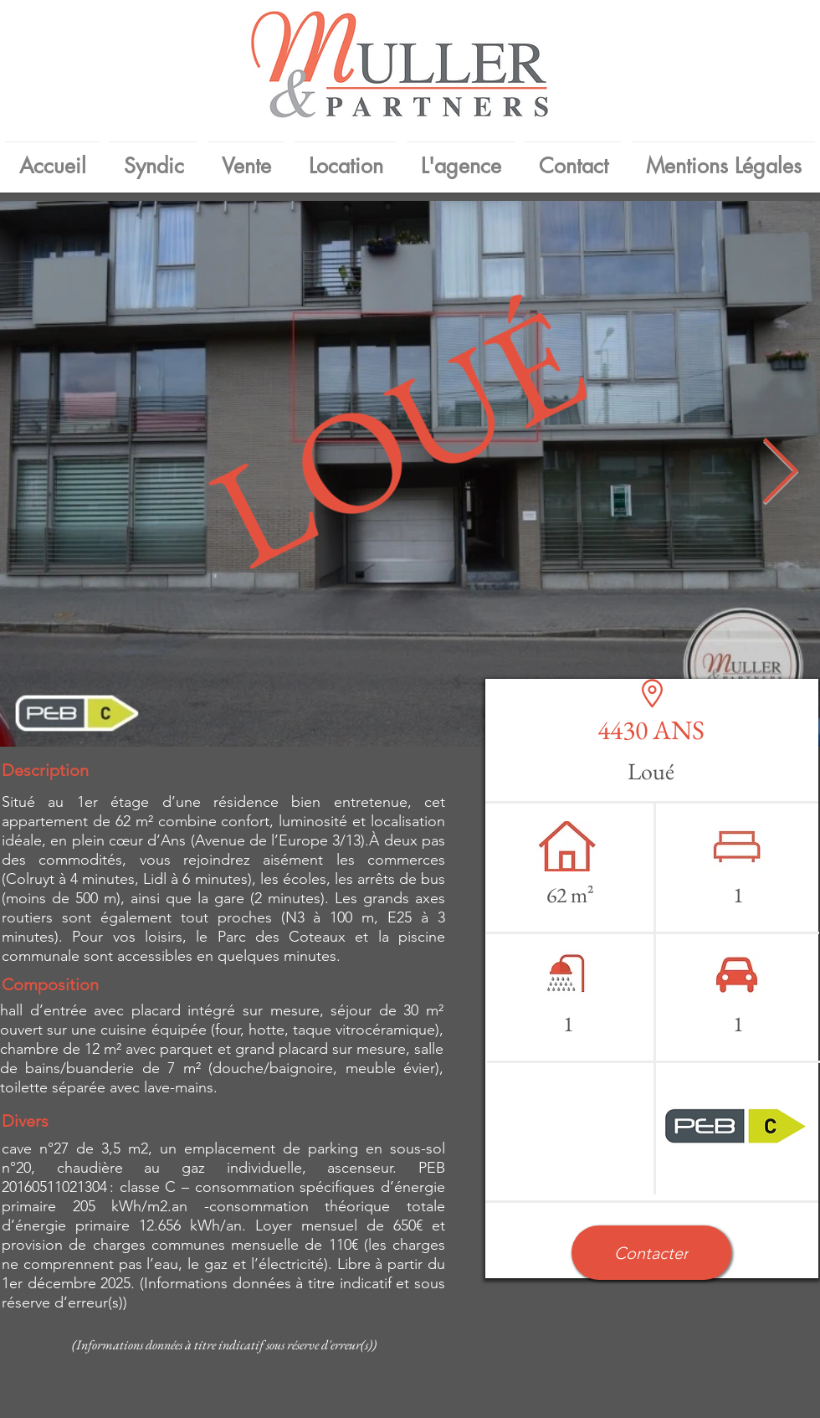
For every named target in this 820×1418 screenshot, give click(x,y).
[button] (651, 1252)
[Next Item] (780, 474)
